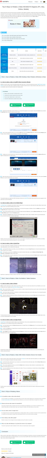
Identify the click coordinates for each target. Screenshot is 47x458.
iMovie (4, 64)
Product (36, 1)
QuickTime (4, 61)
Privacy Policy (40, 455)
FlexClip (4, 71)
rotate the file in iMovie (15, 287)
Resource (30, 1)
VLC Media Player (4, 58)
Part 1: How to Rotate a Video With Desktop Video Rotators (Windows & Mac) (14, 35)
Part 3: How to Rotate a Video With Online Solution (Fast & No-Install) (13, 38)
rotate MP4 (26, 198)
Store (41, 1)
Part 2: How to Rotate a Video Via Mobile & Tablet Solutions (11, 37)
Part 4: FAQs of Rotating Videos (7, 40)
